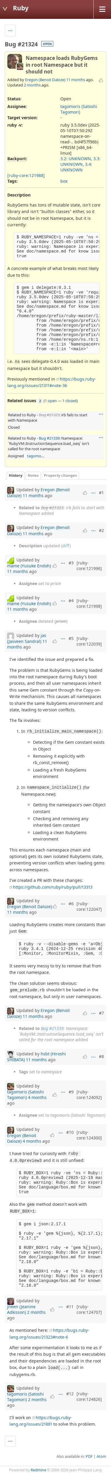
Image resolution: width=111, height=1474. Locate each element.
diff (65, 545)
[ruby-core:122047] (89, 906)
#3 (71, 563)
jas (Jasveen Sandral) (26, 638)
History (15, 475)
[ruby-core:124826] (89, 1396)
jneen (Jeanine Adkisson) (21, 1309)
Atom (101, 1456)
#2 (101, 530)
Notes (33, 475)
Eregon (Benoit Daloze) (45, 79)
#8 (101, 1056)
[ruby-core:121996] (89, 565)
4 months (37, 1097)
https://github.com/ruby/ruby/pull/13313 (52, 887)
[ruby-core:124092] (89, 1094)
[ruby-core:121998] (89, 603)
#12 (70, 1393)
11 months (75, 79)
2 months (32, 85)
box (63, 181)
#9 (71, 1092)
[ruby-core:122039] (89, 641)
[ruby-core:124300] (89, 1135)
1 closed (69, 400)
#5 (71, 638)
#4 (71, 600)
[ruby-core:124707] (89, 1309)
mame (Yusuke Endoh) (29, 566)
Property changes (60, 475)
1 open (51, 400)
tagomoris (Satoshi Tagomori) (78, 109)
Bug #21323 (49, 414)
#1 (101, 492)
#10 (70, 1132)
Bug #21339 (49, 438)
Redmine (38, 1470)
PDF (89, 1456)
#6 (71, 903)
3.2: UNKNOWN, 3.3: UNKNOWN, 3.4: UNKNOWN (80, 164)
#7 (101, 1013)
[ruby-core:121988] (26, 175)
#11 (70, 1306)
